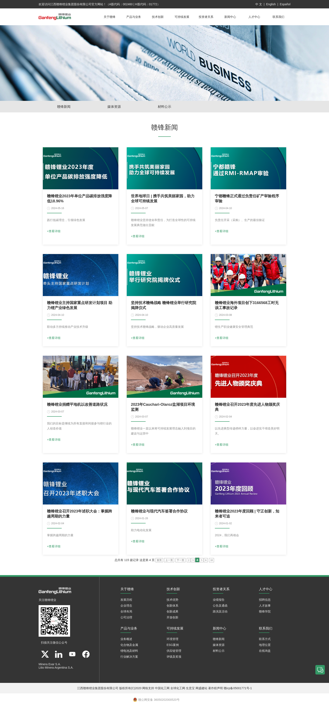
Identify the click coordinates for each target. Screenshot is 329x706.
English (271, 4)
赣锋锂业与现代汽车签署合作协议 (159, 511)
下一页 (180, 560)
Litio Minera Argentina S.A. (56, 667)
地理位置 (265, 645)
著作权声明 (215, 688)
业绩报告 (219, 599)
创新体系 (172, 605)
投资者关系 (206, 16)
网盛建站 (201, 688)
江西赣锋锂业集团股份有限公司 (70, 4)
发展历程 (126, 599)
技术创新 (158, 16)
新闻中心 (230, 16)
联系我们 (278, 16)
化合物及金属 (129, 645)
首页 (159, 560)
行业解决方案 (129, 656)
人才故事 (265, 605)
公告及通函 (220, 605)
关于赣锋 (109, 16)
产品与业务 (133, 16)
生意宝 (190, 688)
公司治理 (126, 617)
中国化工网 (162, 688)
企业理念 (126, 605)
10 (211, 560)
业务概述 (126, 639)
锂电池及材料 (129, 650)
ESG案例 (173, 645)
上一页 (169, 560)
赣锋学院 (265, 611)
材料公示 (164, 106)
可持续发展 (182, 16)
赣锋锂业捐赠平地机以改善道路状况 (77, 404)
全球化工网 (177, 688)
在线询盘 (265, 650)
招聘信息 (265, 599)
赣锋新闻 (63, 106)
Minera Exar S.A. (50, 664)
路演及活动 (220, 611)
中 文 (258, 4)
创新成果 (172, 611)
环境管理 (172, 639)
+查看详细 (53, 231)
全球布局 (126, 611)
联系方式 (265, 639)
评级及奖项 (174, 656)
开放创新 (172, 617)
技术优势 (172, 599)
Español (285, 4)
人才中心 (254, 16)
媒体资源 (114, 106)
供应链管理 (174, 650)
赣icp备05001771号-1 (238, 688)
